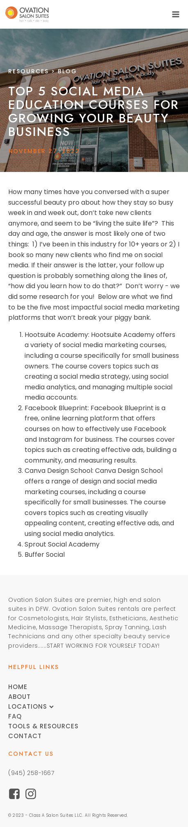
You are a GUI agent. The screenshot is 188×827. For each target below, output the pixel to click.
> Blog (42, 71)
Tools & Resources (43, 726)
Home (17, 686)
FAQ (15, 716)
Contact (25, 736)
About (19, 696)
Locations (31, 706)
